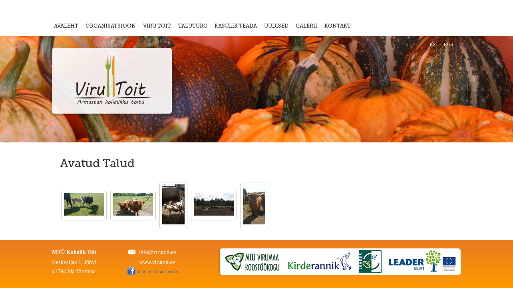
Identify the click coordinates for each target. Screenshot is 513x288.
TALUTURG (192, 26)
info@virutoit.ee (157, 252)
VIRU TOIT (157, 26)
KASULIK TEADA (236, 26)
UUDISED (276, 26)
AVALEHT (66, 26)
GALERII (306, 26)
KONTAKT (337, 26)
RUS (448, 44)
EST (434, 44)
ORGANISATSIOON (111, 26)
